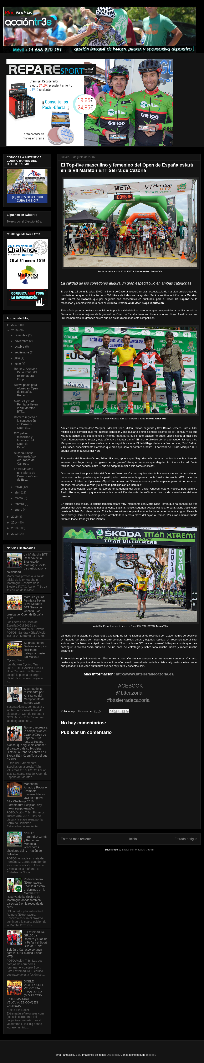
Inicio (133, 839)
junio (18, 363)
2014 (15, 522)
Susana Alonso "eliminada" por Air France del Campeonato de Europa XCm (34, 695)
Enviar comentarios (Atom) (138, 849)
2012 (15, 533)
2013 (15, 528)
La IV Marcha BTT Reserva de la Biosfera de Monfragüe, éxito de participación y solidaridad (27, 563)
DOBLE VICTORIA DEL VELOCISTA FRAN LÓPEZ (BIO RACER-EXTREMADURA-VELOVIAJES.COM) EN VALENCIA (25, 994)
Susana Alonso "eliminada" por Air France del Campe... (25, 458)
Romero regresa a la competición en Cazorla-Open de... (25, 422)
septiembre (22, 352)
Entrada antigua (185, 839)
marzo (19, 498)
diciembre (21, 335)
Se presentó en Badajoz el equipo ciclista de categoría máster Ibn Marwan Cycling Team (27, 651)
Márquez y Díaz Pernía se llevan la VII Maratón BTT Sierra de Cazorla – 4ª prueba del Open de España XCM (26, 607)
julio (18, 358)
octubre (20, 346)
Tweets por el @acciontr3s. (24, 221)
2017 (15, 324)
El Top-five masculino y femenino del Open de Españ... (24, 440)
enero (19, 509)
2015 (15, 516)
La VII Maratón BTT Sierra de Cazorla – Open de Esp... (25, 474)
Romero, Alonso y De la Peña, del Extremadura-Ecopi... (25, 374)
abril (18, 492)
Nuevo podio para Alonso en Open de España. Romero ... (26, 390)
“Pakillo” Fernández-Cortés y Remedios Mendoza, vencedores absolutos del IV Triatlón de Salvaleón (27, 844)
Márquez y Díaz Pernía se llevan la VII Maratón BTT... (26, 406)
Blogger (150, 1054)
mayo (18, 487)
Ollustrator (113, 1054)
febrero (20, 504)
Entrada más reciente (76, 839)
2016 (15, 330)
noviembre (22, 341)
